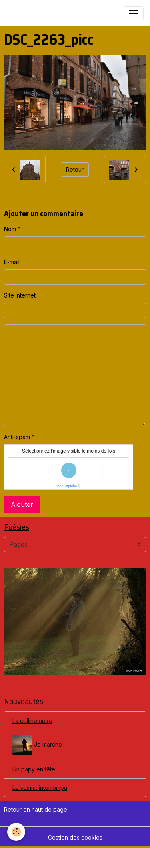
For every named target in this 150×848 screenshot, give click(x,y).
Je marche (37, 745)
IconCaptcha (67, 486)
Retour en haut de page (35, 809)
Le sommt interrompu (39, 787)
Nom (10, 228)
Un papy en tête (33, 769)
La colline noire (32, 720)
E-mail (12, 262)
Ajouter (22, 504)
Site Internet (20, 295)
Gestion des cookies (75, 837)
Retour (75, 169)
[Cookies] (16, 832)
